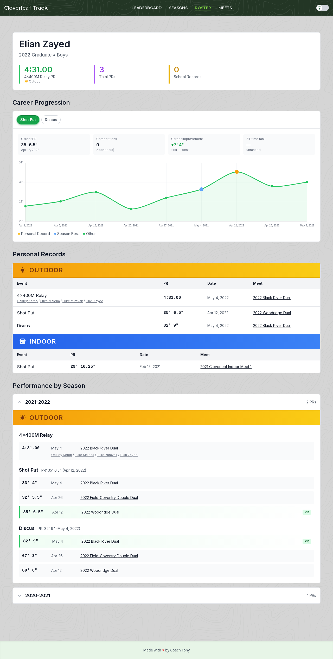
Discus (51, 119)
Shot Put (28, 119)
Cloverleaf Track (25, 8)
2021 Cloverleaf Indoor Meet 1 (226, 366)
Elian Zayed (94, 301)
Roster (203, 7)
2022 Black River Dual (272, 297)
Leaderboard (147, 7)
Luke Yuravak (72, 301)
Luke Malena (50, 301)
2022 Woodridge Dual (272, 313)
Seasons (178, 7)
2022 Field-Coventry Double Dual (109, 497)
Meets (225, 7)
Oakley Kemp (27, 301)
